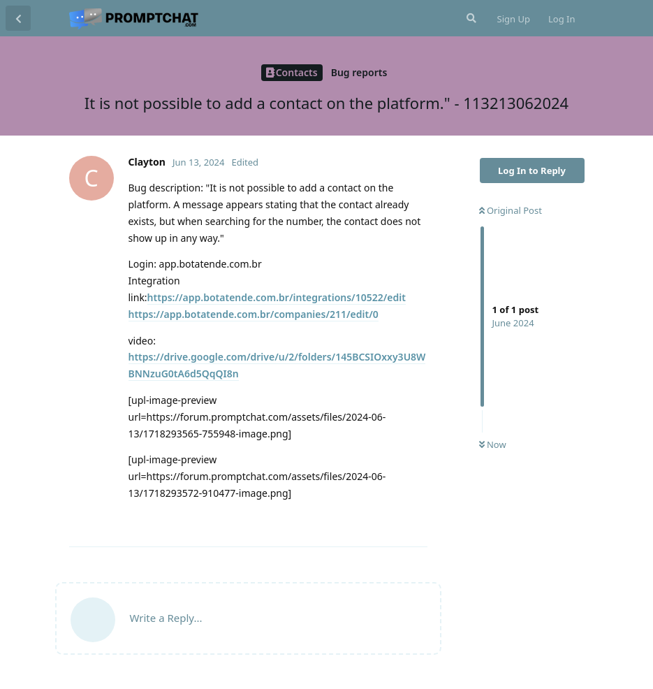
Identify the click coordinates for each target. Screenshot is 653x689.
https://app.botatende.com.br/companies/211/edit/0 (254, 314)
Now (492, 444)
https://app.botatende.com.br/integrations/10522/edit (276, 297)
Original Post (510, 210)
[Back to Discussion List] (18, 18)
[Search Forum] (470, 18)
